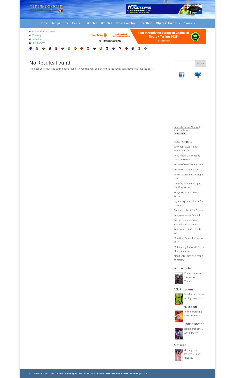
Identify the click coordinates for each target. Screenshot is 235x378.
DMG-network (130, 373)
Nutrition (37, 39)
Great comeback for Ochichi (188, 210)
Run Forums (38, 42)
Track (188, 23)
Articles (92, 23)
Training (36, 35)
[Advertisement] (194, 104)
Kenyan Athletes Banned (187, 215)
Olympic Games (167, 23)
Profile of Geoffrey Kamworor (189, 164)
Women (188, 281)
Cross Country (125, 23)
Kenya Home (60, 23)
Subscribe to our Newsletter (188, 127)
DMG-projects (112, 373)
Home (44, 23)
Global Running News (43, 31)
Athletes (106, 23)
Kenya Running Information (73, 373)
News (76, 23)
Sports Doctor (191, 332)
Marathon (145, 23)
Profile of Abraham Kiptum (188, 169)
